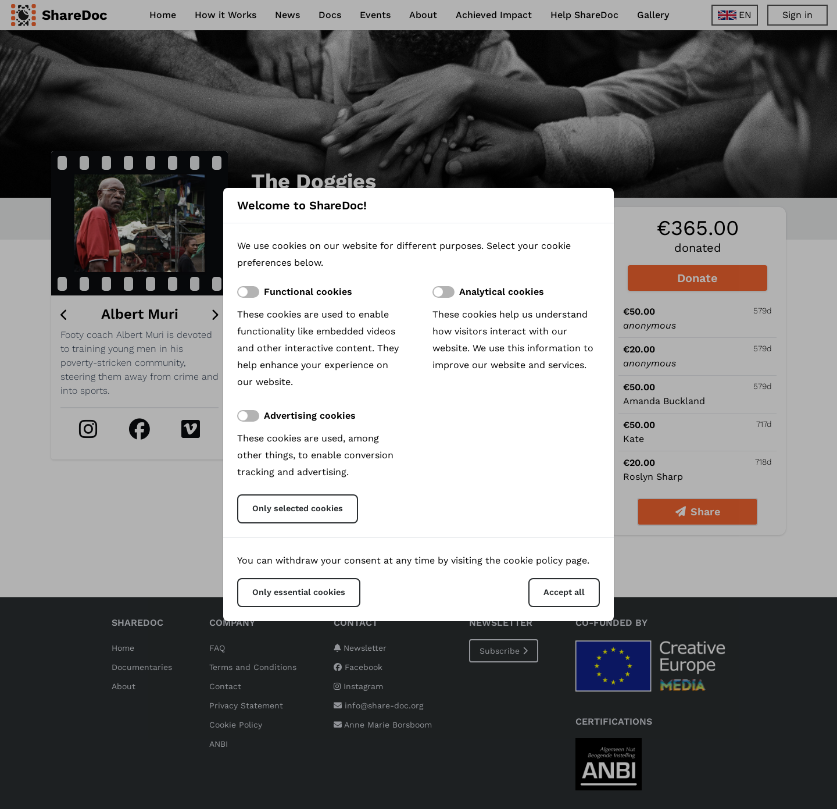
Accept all (564, 592)
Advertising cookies (310, 415)
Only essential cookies (298, 592)
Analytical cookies (501, 291)
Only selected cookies (297, 508)
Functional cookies (308, 291)
